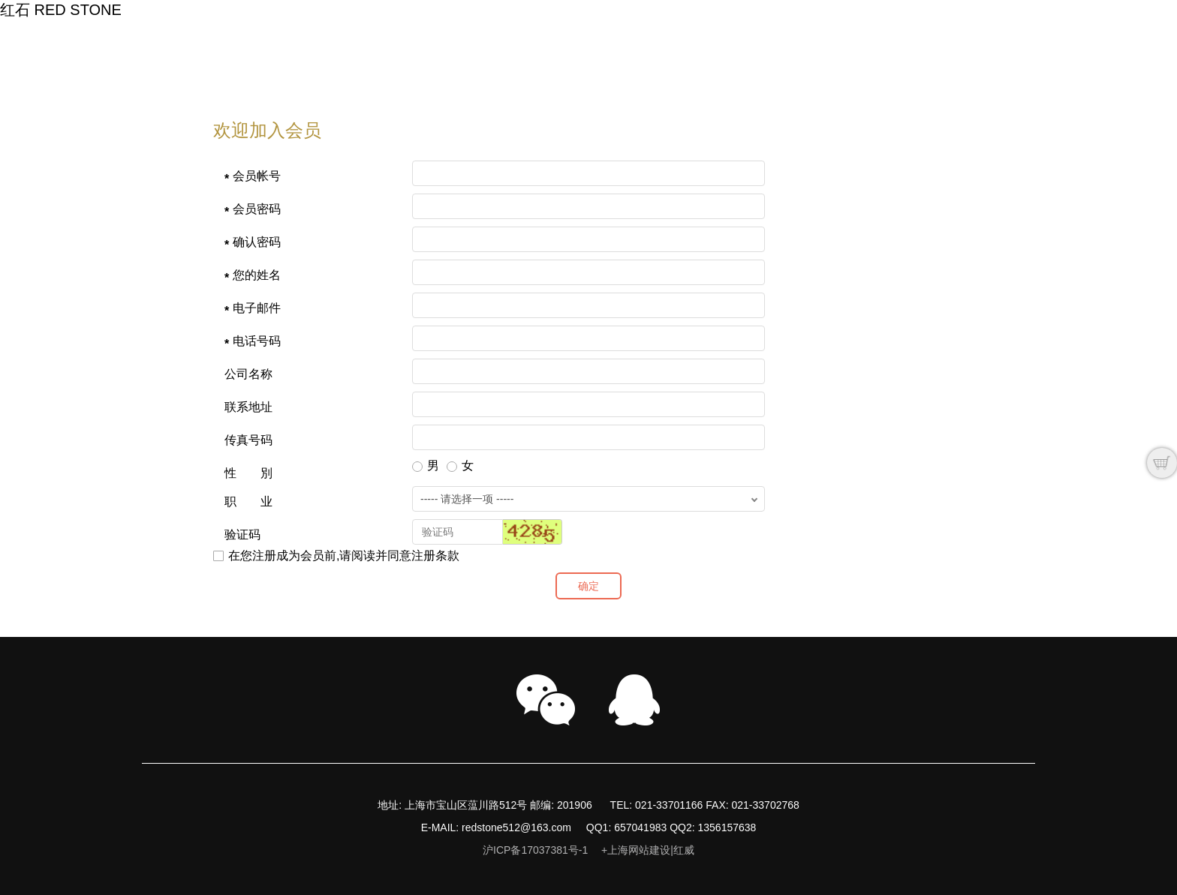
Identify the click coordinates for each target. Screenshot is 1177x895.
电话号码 (257, 341)
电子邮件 (257, 308)
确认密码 (257, 242)
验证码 (242, 534)
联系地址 (248, 407)
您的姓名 (257, 275)
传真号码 (248, 440)
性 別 (248, 473)
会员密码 (257, 209)
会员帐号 (257, 176)
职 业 (248, 501)
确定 (588, 586)
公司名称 (248, 374)
